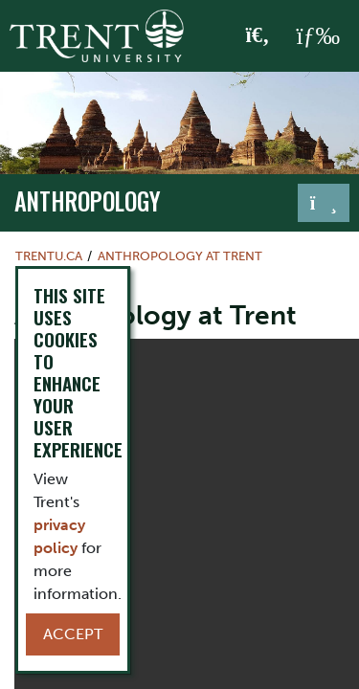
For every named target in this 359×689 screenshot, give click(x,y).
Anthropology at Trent (180, 256)
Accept (72, 634)
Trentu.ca (48, 256)
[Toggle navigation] (323, 203)
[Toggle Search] (258, 36)
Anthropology (87, 201)
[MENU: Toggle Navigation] (317, 36)
